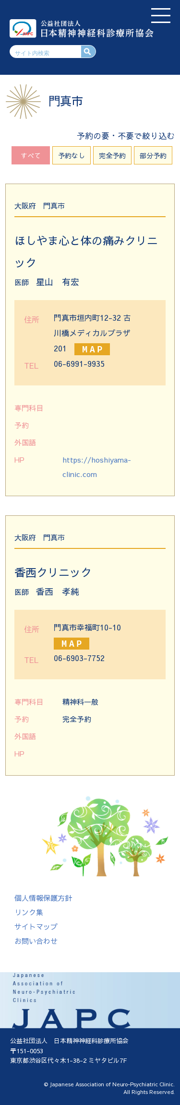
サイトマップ (36, 926)
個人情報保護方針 (43, 898)
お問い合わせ (36, 941)
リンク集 (28, 912)
